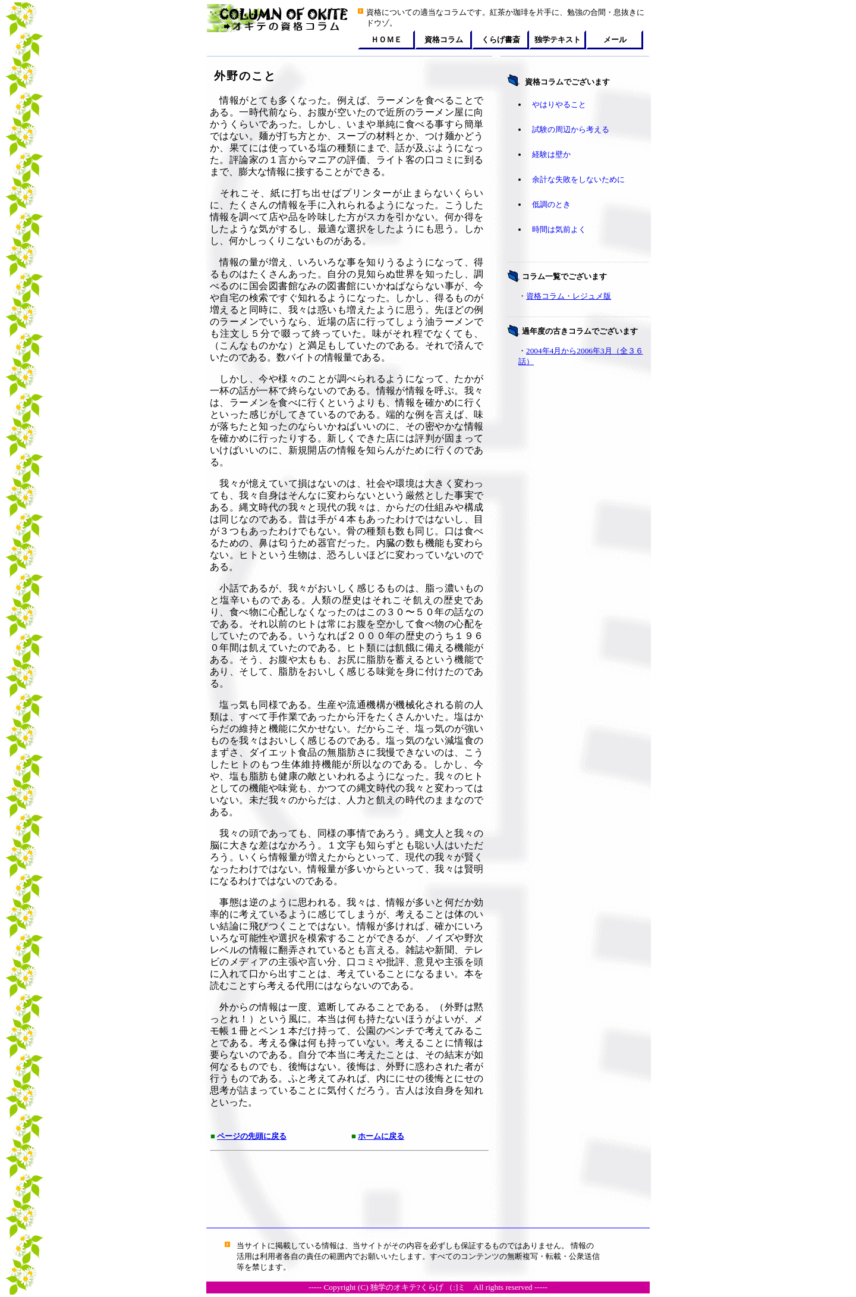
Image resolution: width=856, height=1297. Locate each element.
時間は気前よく (559, 229)
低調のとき (551, 204)
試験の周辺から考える (570, 129)
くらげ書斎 (501, 39)
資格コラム (443, 39)
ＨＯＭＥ (386, 39)
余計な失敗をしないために (578, 179)
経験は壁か (551, 154)
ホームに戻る (381, 1136)
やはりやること (559, 104)
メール (615, 39)
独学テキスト (557, 39)
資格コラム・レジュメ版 (568, 296)
